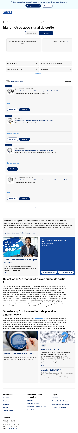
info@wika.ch (45, 246)
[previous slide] (69, 44)
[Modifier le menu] (73, 12)
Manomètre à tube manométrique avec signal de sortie (34, 120)
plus (43, 365)
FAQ (43, 345)
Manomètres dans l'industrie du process (21, 233)
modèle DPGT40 (40, 319)
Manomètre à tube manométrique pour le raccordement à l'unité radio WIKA (41, 180)
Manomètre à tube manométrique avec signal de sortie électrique (37, 91)
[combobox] (22, 63)
